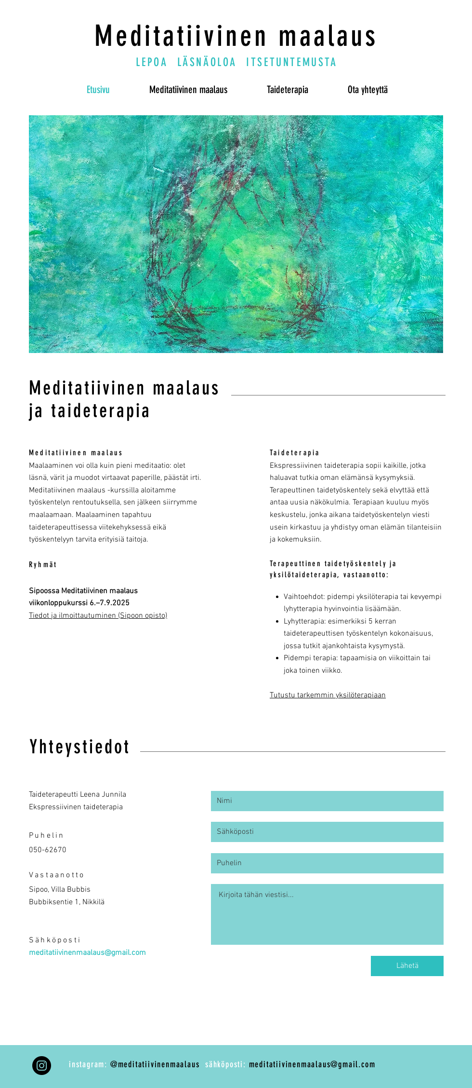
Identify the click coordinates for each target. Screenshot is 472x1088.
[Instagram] (41, 1065)
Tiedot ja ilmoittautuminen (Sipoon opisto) (98, 616)
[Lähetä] (407, 966)
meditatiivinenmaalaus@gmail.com (87, 953)
